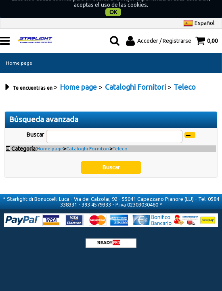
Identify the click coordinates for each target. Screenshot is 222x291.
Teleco (120, 138)
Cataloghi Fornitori (87, 138)
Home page (19, 53)
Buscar (35, 125)
